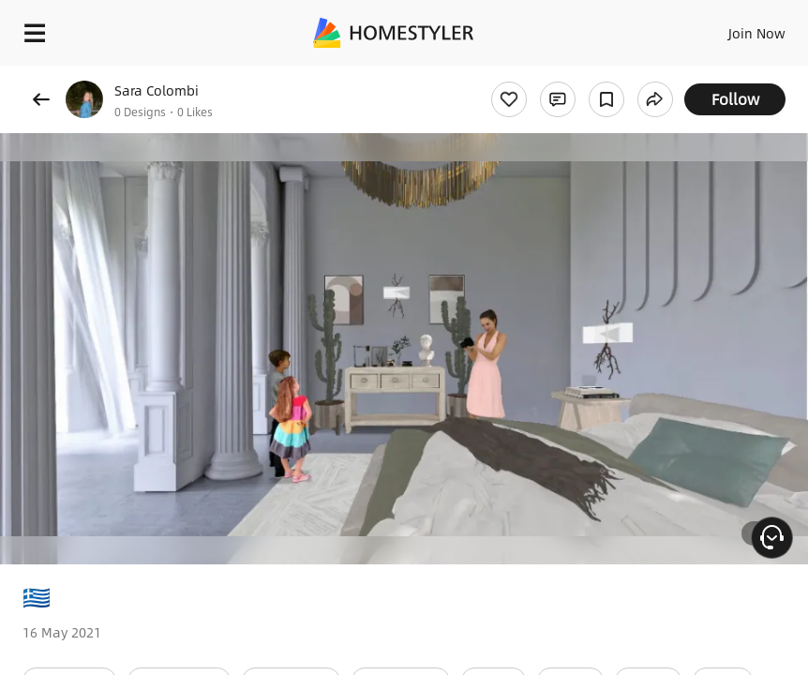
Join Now (757, 32)
